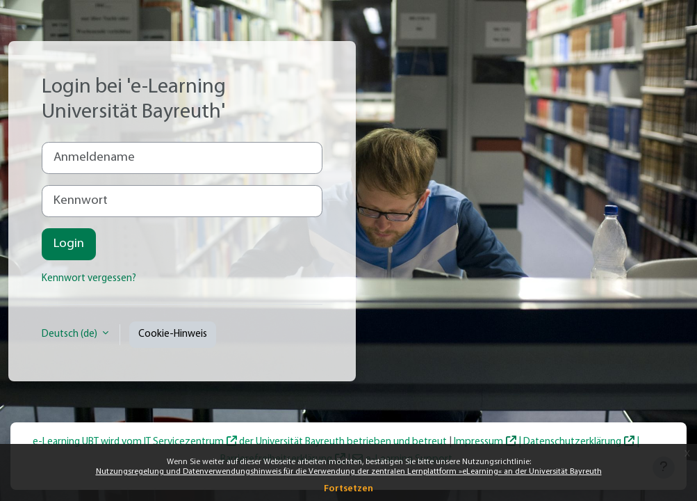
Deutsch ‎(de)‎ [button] (70, 334)
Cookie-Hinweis (172, 334)
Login (69, 243)
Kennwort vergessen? (89, 278)
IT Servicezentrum (184, 442)
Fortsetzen (348, 489)
